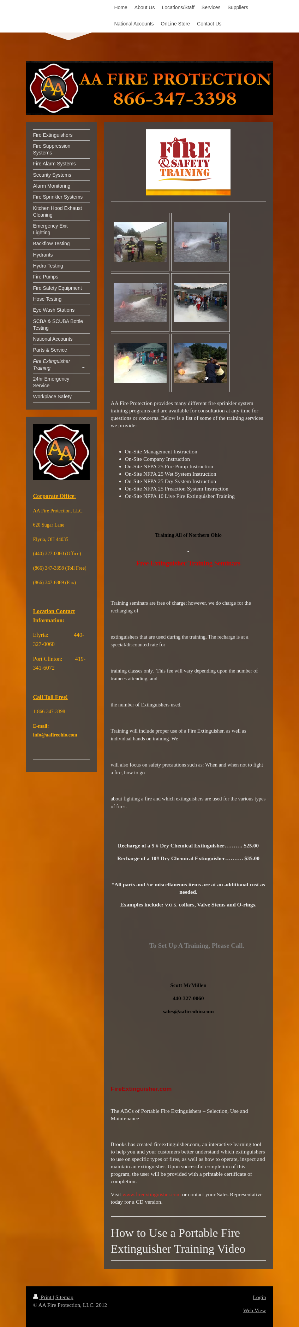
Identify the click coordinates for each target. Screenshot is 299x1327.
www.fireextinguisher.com (151, 1194)
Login (259, 1297)
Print (43, 1297)
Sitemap (64, 1297)
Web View (254, 1310)
